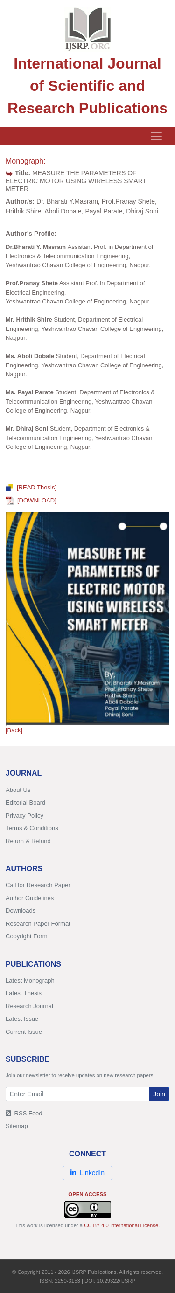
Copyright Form (27, 936)
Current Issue (24, 1031)
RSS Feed (24, 1113)
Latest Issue (22, 1018)
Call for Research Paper (38, 884)
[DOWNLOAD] (31, 500)
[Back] (14, 730)
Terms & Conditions (32, 828)
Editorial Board (25, 802)
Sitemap (17, 1125)
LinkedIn (87, 1172)
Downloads (20, 910)
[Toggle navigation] (156, 136)
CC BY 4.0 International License (121, 1225)
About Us (18, 789)
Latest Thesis (24, 993)
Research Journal (29, 1006)
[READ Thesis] (31, 487)
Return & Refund (28, 841)
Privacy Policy (24, 815)
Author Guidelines (30, 897)
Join (159, 1094)
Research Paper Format (38, 923)
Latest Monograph (30, 980)
